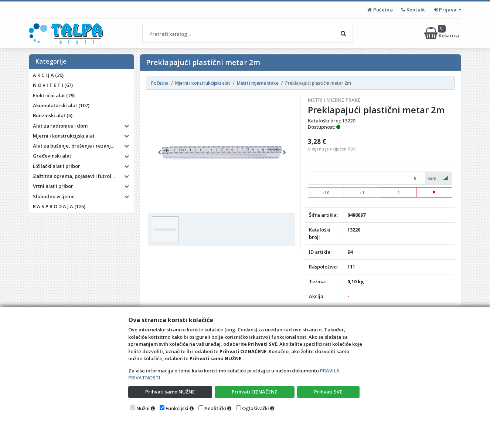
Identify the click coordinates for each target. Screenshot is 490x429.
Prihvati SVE (328, 391)
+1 (362, 192)
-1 (398, 192)
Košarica (442, 33)
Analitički (215, 408)
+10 (326, 192)
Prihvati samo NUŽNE (170, 391)
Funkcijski (177, 408)
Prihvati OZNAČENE (254, 391)
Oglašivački (255, 408)
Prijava (446, 9)
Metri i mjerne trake (334, 100)
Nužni (143, 408)
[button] (160, 152)
